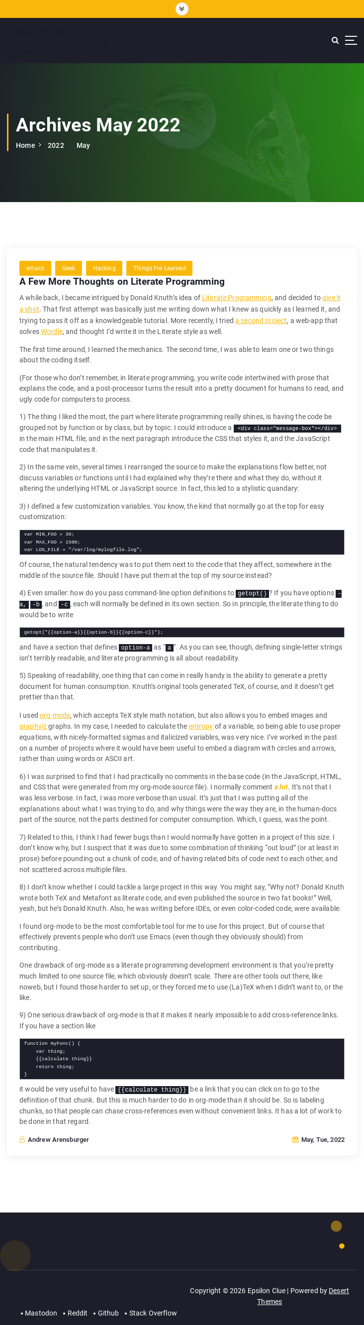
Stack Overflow (153, 1307)
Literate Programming (237, 296)
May (83, 145)
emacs (35, 267)
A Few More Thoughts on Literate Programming (122, 280)
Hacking (103, 267)
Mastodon (41, 1307)
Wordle (52, 328)
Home (25, 145)
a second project (261, 318)
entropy (200, 721)
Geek (68, 267)
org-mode (55, 711)
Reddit (78, 1307)
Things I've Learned (158, 267)
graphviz (33, 721)
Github (108, 1307)
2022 (56, 145)
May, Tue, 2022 (318, 1134)
